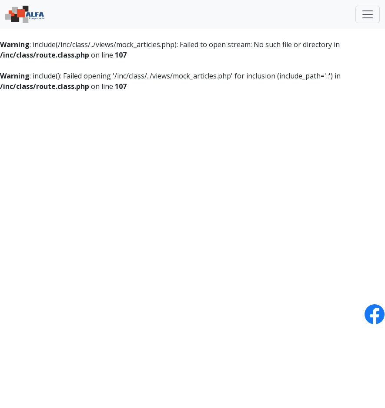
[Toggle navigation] (367, 14)
